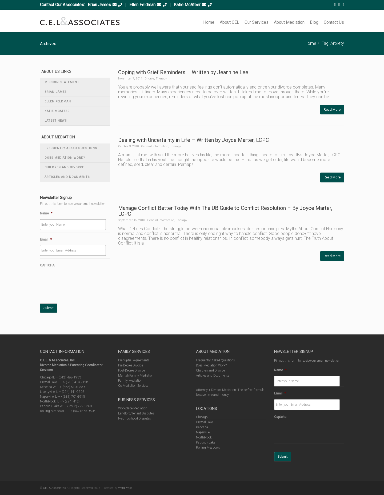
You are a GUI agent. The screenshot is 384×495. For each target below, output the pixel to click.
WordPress (125, 488)
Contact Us (334, 22)
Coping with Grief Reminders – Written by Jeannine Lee (183, 72)
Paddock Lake (205, 442)
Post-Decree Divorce (131, 370)
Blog (314, 22)
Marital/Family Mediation (136, 375)
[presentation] (80, 281)
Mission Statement (62, 82)
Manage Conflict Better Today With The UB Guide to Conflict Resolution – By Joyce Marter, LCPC (225, 211)
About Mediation (289, 22)
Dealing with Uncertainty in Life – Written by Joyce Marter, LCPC (193, 140)
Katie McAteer (187, 4)
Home (208, 22)
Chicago (201, 417)
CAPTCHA (47, 265)
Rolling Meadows (208, 447)
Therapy (161, 78)
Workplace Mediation (132, 408)
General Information (154, 146)
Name (46, 213)
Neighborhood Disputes (134, 418)
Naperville (203, 432)
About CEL (229, 22)
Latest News (56, 120)
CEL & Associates (54, 488)
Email (46, 239)
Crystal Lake (204, 422)
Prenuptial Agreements (134, 360)
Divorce (149, 78)
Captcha (280, 417)
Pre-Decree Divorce (130, 365)
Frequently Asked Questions (71, 148)
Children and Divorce (64, 167)
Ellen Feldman (142, 4)
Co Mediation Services (133, 386)
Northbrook (204, 437)
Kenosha (202, 427)
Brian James (99, 4)
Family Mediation (130, 380)
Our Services (257, 22)
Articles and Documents (67, 177)
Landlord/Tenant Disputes (136, 413)
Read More (332, 109)
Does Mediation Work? (65, 157)
